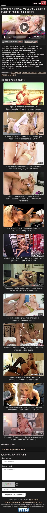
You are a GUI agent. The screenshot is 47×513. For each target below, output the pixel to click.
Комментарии (30, 42)
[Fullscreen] (42, 37)
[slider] (19, 37)
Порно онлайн (33, 499)
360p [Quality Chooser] (34, 36)
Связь (40, 502)
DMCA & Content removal (29, 502)
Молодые (12, 75)
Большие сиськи (29, 73)
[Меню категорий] (3, 3)
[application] (23, 27)
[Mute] (38, 37)
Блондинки (16, 73)
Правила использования (12, 502)
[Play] (24, 27)
